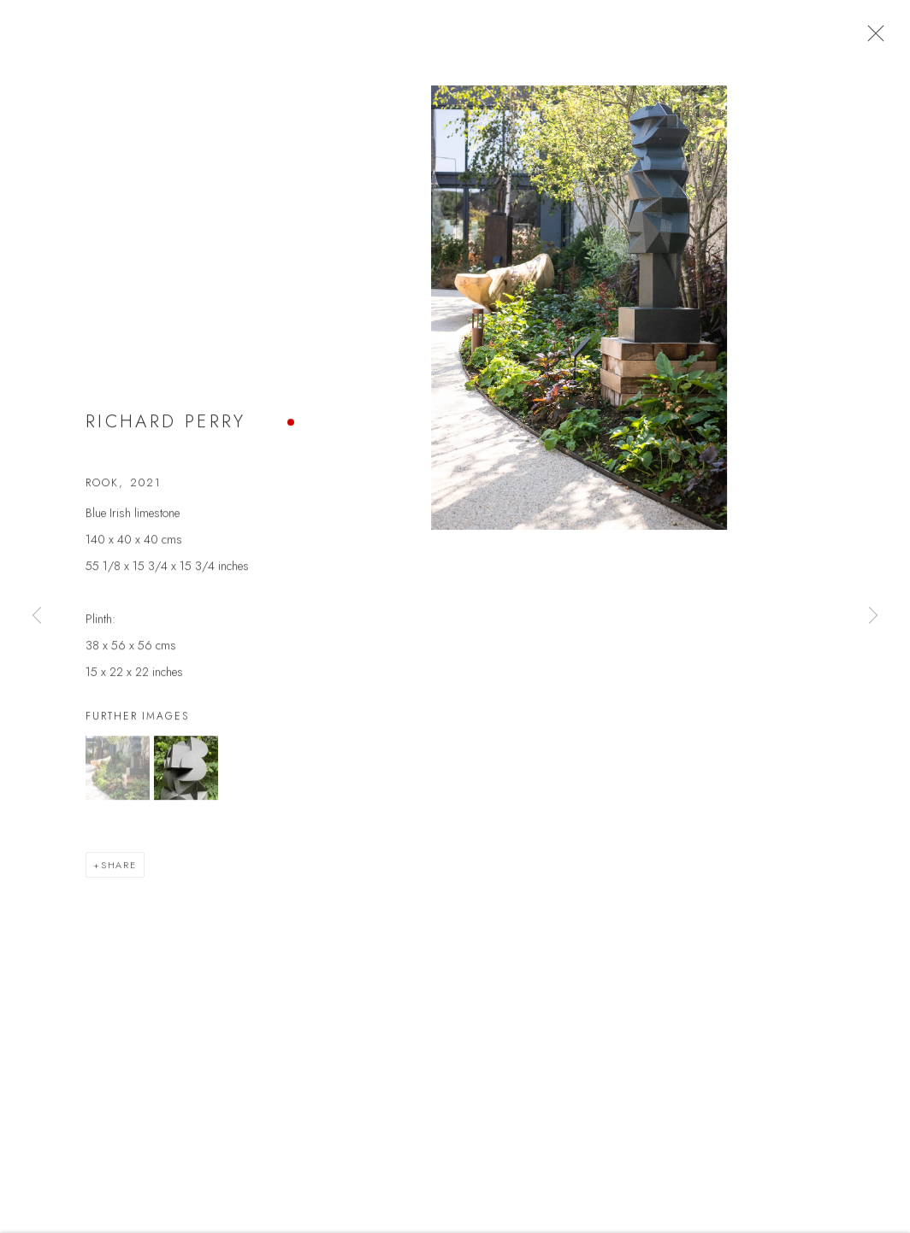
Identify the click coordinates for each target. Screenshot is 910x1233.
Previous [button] (37, 616)
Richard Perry (166, 431)
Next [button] (873, 616)
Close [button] (877, 38)
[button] (118, 777)
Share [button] (119, 874)
